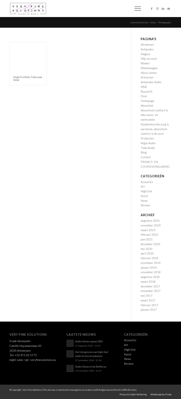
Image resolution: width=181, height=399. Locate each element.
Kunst (144, 196)
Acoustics (147, 182)
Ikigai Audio (148, 143)
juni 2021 (147, 239)
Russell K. (147, 91)
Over (144, 96)
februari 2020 (149, 258)
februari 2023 (149, 234)
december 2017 (150, 286)
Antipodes (147, 49)
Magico (145, 54)
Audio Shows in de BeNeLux (90, 366)
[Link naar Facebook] (151, 8)
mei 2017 (146, 295)
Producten (147, 138)
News (144, 200)
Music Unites (149, 72)
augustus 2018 (150, 277)
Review (145, 205)
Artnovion (147, 77)
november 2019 (151, 262)
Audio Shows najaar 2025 (89, 341)
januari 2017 (149, 309)
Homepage (147, 100)
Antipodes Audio (151, 82)
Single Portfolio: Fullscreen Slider (27, 78)
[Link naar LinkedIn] (163, 8)
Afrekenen (147, 44)
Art (143, 186)
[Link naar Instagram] (157, 8)
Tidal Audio (148, 147)
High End (146, 191)
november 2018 (151, 272)
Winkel (145, 63)
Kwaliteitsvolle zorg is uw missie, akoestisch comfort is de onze (155, 129)
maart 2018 (148, 281)
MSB (144, 86)
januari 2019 (149, 267)
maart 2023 (148, 230)
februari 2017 (149, 305)
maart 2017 (148, 300)
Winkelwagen (149, 68)
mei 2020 (146, 248)
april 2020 (147, 253)
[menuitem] (136, 8)
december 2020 (150, 244)
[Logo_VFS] (28, 8)
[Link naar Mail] (169, 8)
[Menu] (136, 8)
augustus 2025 (150, 220)
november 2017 (151, 291)
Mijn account (149, 58)
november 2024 (151, 225)
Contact (146, 157)
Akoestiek (147, 105)
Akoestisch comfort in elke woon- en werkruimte (154, 115)
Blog (144, 152)
